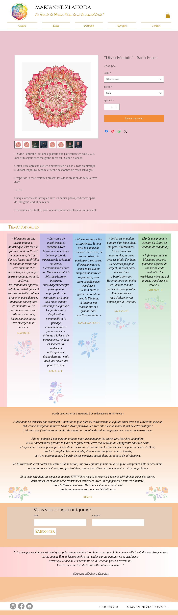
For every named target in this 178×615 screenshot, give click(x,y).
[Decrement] (107, 107)
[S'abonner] (45, 531)
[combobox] (134, 79)
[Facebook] (21, 606)
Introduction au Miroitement (106, 413)
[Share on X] (125, 131)
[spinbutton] (112, 107)
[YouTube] (29, 606)
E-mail (95, 516)
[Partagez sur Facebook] (106, 131)
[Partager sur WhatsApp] (119, 131)
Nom (36, 516)
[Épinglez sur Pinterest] (113, 131)
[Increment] (117, 107)
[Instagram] (13, 606)
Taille (107, 73)
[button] (168, 15)
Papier (108, 87)
